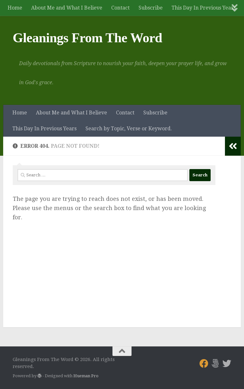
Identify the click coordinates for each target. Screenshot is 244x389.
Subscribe (151, 8)
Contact (120, 8)
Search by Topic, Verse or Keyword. (128, 129)
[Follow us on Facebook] (204, 363)
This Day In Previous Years (204, 8)
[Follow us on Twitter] (226, 363)
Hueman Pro (85, 375)
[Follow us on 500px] (215, 363)
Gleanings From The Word (87, 38)
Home (15, 8)
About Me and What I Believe (66, 8)
